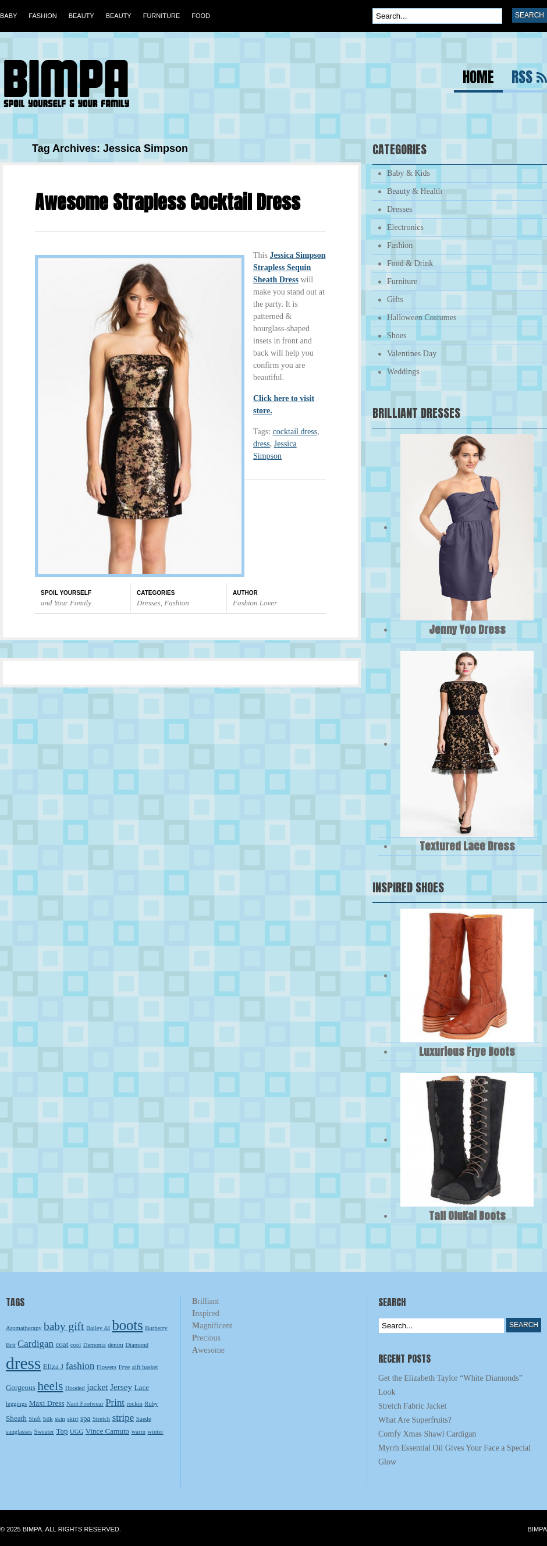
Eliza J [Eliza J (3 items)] (53, 1366)
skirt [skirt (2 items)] (72, 1419)
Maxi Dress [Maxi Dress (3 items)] (47, 1403)
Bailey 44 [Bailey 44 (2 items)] (98, 1328)
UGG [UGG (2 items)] (76, 1431)
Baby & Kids (408, 173)
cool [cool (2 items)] (75, 1345)
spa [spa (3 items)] (85, 1418)
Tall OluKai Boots (467, 1216)
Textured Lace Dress (467, 846)
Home (478, 79)
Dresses (149, 602)
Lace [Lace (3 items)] (142, 1387)
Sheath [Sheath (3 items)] (16, 1418)
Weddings (403, 371)
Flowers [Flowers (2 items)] (106, 1367)
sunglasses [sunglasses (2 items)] (19, 1431)
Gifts (395, 299)
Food (200, 15)
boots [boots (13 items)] (127, 1325)
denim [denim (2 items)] (115, 1345)
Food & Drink (410, 263)
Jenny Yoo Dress (467, 629)
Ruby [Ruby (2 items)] (151, 1403)
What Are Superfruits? (415, 1420)
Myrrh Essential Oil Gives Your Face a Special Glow (454, 1455)
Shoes (396, 335)
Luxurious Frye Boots (467, 1051)
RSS (522, 79)
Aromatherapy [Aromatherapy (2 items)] (24, 1328)
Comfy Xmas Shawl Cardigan (427, 1434)
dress (261, 443)
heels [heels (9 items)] (50, 1386)
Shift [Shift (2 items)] (35, 1419)
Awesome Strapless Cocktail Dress (167, 202)
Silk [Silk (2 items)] (48, 1419)
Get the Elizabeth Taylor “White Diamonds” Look (450, 1385)
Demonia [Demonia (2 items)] (94, 1345)
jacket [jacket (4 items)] (97, 1387)
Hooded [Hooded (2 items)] (75, 1388)
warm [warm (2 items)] (138, 1431)
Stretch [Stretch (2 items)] (101, 1419)
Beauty (81, 15)
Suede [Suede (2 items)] (143, 1419)
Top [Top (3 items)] (62, 1431)
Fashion (42, 15)
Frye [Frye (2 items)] (124, 1367)
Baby (8, 15)
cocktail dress (295, 431)
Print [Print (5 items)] (115, 1402)
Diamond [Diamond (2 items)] (136, 1345)
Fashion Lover (255, 602)
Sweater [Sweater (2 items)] (44, 1431)
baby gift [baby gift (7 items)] (64, 1326)
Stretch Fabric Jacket (412, 1406)
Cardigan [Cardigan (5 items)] (35, 1343)
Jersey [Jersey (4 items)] (121, 1387)
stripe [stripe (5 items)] (123, 1417)
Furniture (161, 15)
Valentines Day (411, 353)
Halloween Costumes (421, 317)
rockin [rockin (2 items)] (135, 1403)
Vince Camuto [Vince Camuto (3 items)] (107, 1431)
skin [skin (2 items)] (60, 1419)
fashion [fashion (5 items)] (80, 1365)
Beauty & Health (414, 191)
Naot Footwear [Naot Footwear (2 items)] (85, 1403)
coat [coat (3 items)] (61, 1344)
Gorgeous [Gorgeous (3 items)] (20, 1387)
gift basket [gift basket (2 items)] (145, 1367)
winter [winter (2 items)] (155, 1431)
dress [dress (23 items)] (23, 1363)
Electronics (405, 227)
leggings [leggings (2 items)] (16, 1403)
